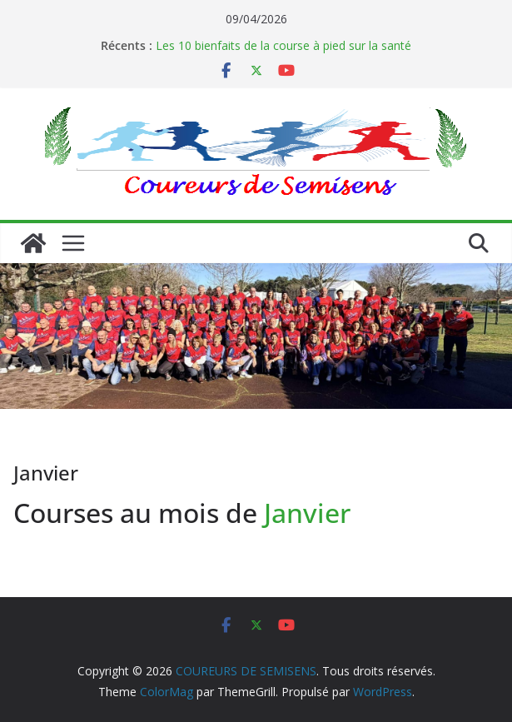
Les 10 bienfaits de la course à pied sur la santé (283, 45)
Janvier (307, 512)
